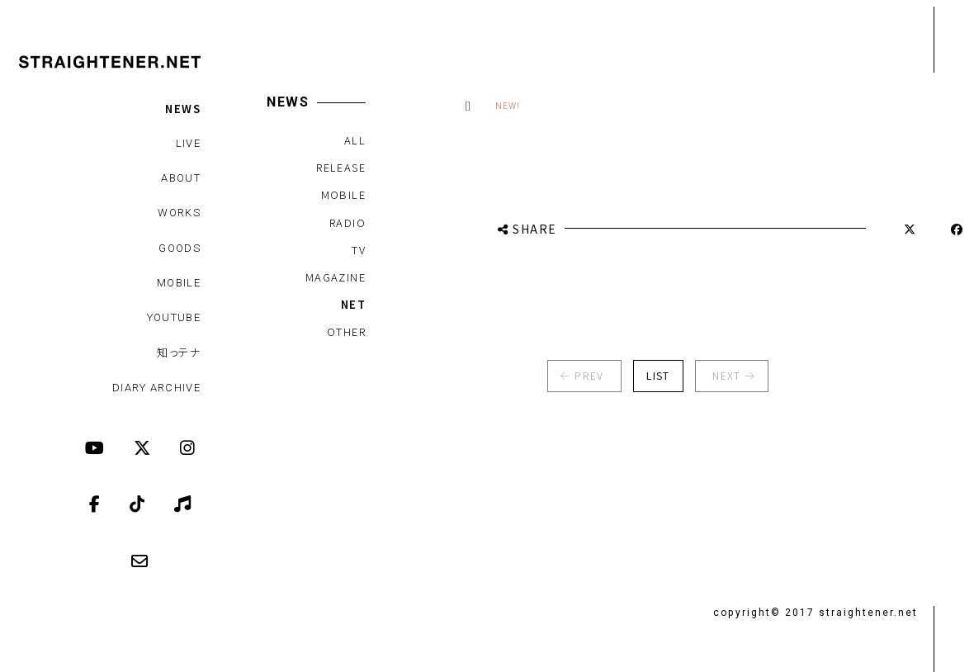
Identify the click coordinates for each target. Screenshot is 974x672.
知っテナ (179, 352)
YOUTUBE (174, 317)
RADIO (347, 222)
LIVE (188, 143)
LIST (650, 375)
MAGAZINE (335, 277)
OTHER (345, 331)
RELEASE (341, 167)
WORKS (179, 212)
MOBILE (179, 283)
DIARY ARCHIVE (156, 387)
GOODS (179, 248)
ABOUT (181, 178)
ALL (354, 140)
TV (359, 250)
